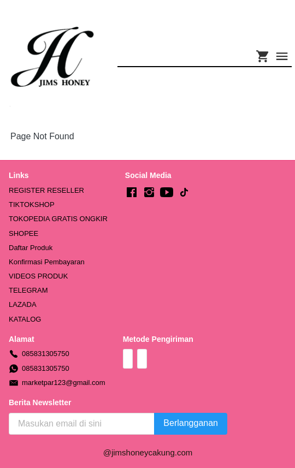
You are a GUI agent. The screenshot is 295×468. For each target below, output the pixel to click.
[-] (131, 193)
